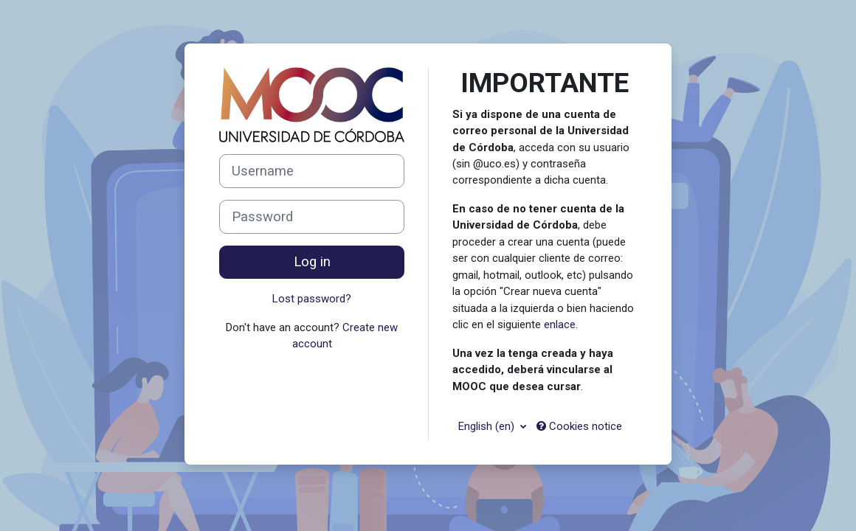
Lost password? (311, 298)
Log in (312, 262)
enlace (560, 324)
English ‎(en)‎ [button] (487, 426)
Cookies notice (579, 426)
